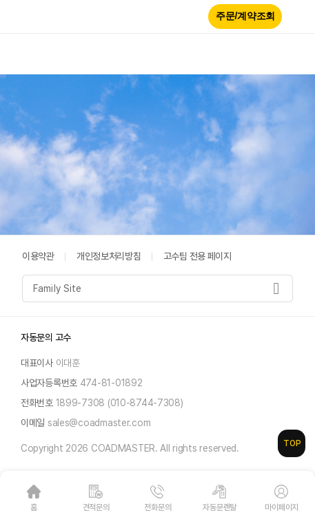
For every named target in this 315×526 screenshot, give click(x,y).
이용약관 (38, 256)
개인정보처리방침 (109, 256)
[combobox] (157, 288)
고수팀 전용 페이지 (197, 256)
